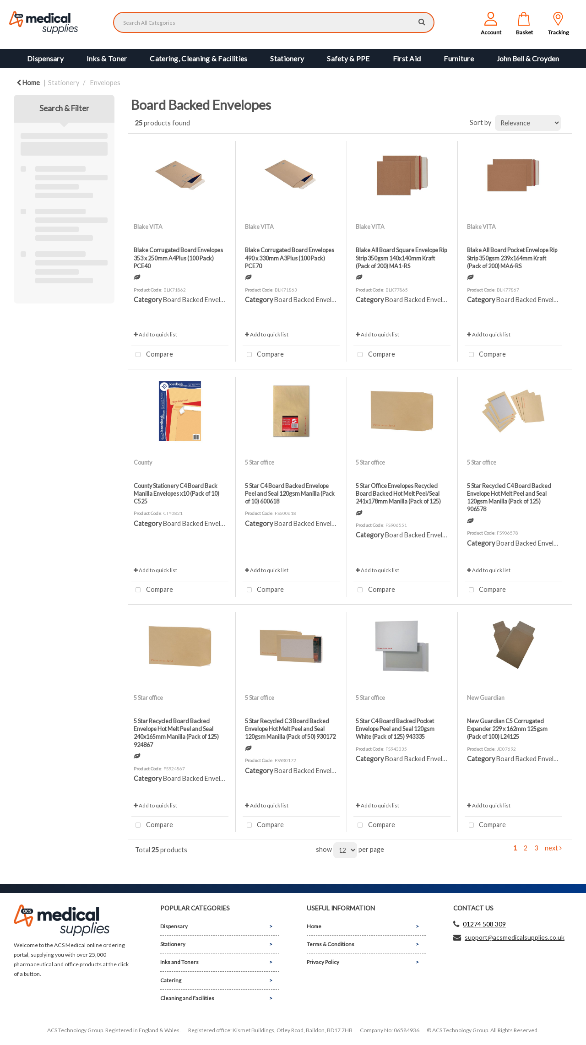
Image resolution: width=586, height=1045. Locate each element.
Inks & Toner (107, 58)
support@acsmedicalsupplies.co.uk (514, 937)
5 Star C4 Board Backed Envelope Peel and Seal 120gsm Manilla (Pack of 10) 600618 (290, 493)
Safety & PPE (348, 58)
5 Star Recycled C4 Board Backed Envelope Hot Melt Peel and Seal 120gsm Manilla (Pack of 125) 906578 (509, 497)
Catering (170, 980)
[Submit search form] (422, 21)
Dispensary (45, 58)
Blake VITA (148, 226)
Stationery (287, 58)
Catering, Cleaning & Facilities (198, 58)
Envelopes (105, 83)
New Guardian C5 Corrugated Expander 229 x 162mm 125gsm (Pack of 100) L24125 (507, 729)
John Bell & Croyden (528, 58)
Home (28, 83)
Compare (152, 355)
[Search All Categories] (273, 22)
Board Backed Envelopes (199, 299)
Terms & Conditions (330, 944)
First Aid (407, 58)
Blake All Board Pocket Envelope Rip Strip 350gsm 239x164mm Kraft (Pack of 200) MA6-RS (512, 258)
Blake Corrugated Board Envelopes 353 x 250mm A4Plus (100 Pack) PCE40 (178, 258)
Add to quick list (155, 334)
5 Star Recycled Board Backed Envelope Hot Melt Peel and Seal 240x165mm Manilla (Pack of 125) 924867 (176, 732)
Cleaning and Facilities (187, 998)
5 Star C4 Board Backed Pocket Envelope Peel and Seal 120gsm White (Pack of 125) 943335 (395, 729)
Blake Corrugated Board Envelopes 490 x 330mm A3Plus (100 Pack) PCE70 (289, 258)
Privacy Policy (323, 962)
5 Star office (259, 462)
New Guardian (486, 697)
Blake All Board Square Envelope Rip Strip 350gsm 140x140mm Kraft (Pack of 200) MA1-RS (401, 258)
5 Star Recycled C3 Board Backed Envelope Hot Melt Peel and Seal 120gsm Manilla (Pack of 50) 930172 (290, 729)
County (143, 462)
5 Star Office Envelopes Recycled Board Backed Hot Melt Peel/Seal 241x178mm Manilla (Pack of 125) (398, 493)
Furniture (459, 58)
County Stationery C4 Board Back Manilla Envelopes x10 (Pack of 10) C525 (176, 493)
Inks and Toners (179, 962)
